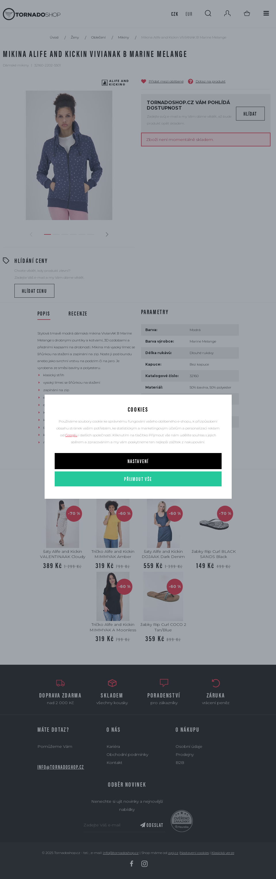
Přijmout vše (138, 478)
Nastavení (138, 461)
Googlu (71, 435)
